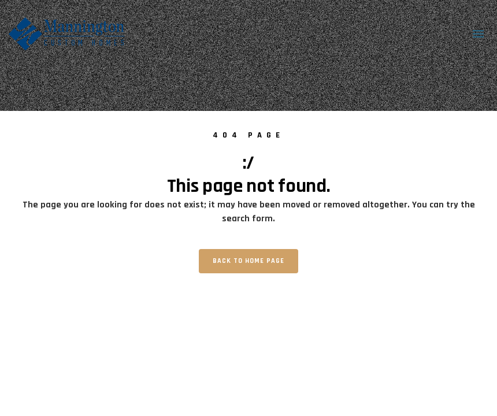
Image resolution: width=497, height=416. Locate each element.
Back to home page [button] (248, 261)
